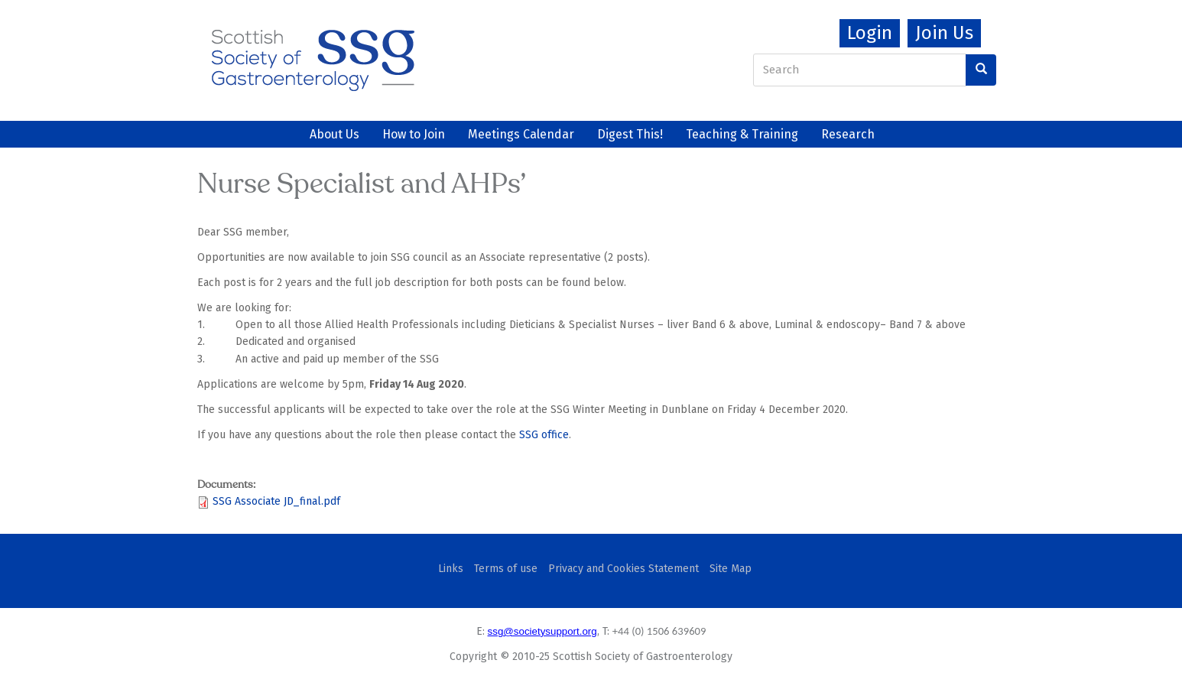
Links (450, 568)
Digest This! (630, 134)
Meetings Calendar (521, 134)
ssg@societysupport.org (542, 631)
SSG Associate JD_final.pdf (276, 501)
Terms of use (505, 568)
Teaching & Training (742, 134)
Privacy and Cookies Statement (623, 568)
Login (869, 33)
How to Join (413, 134)
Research (848, 134)
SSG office (544, 434)
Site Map (731, 568)
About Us (334, 134)
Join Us (944, 33)
